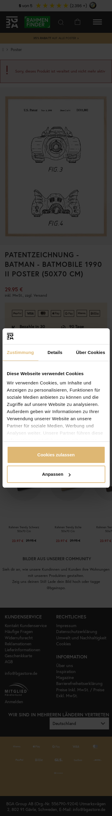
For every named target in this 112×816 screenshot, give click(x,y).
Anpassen (56, 474)
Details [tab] (55, 352)
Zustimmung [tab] (20, 352)
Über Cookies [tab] (90, 352)
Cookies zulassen (56, 454)
